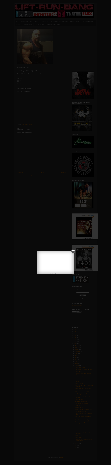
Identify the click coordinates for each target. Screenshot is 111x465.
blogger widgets (54, 273)
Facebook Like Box (61, 273)
